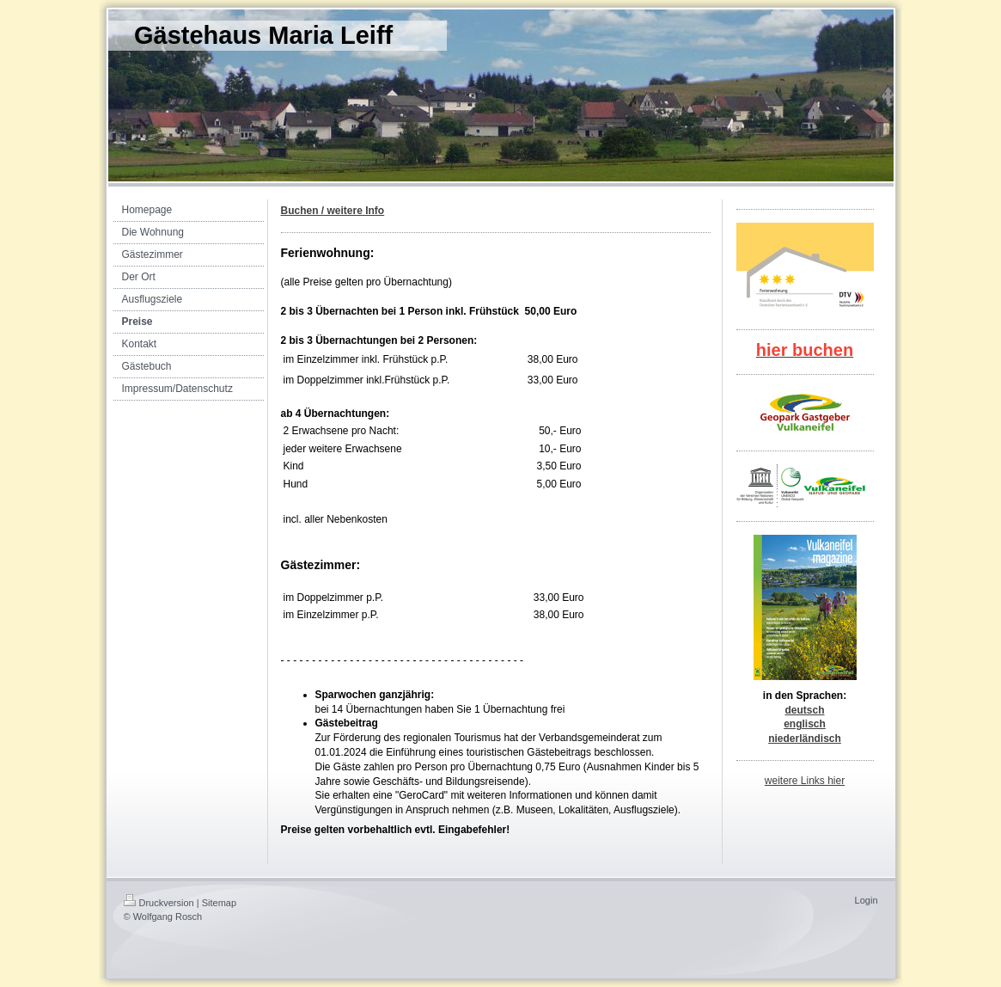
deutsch (804, 710)
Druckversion (159, 903)
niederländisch (804, 739)
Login (866, 900)
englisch (805, 724)
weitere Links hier (805, 781)
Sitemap (219, 903)
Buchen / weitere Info (333, 211)
